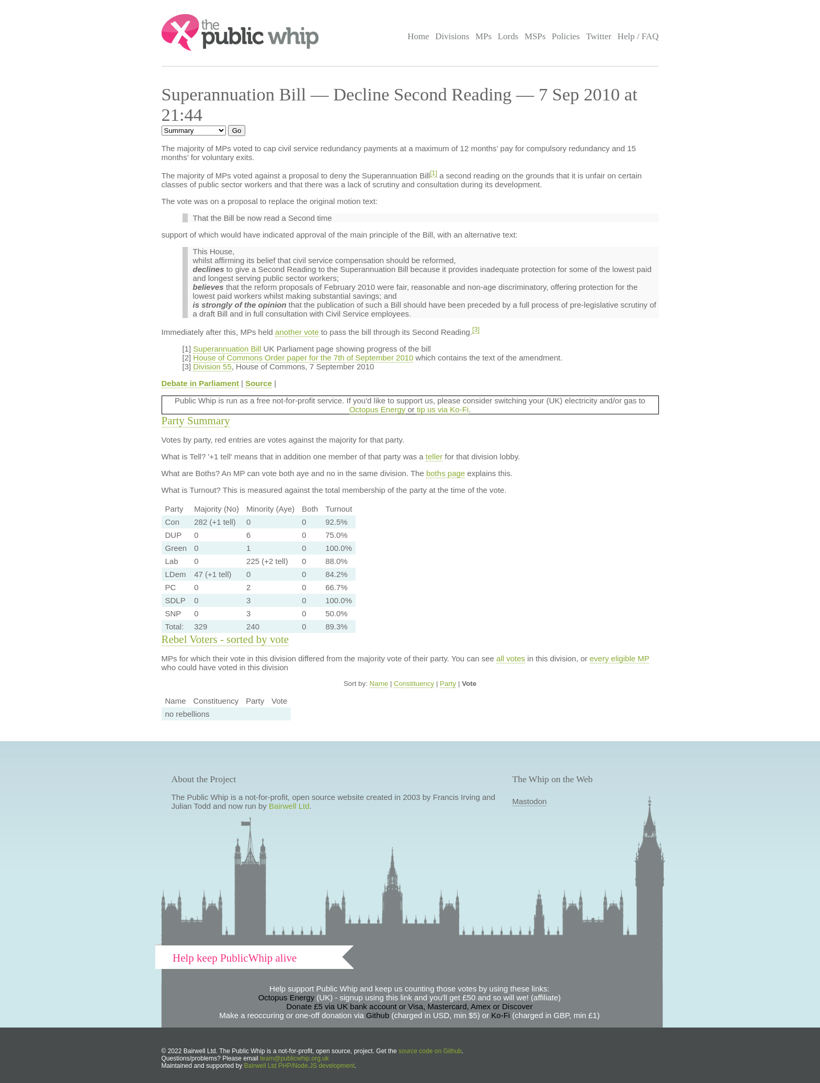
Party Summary (196, 420)
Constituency (414, 683)
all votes (510, 658)
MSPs (535, 36)
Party (448, 683)
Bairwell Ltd (289, 806)
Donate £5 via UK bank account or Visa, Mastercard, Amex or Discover (410, 1006)
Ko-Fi (500, 1015)
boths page (445, 473)
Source (258, 383)
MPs (483, 36)
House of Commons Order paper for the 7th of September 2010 (303, 357)
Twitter (598, 36)
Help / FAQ (638, 36)
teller (434, 456)
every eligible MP (620, 658)
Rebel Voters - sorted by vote (225, 639)
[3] (476, 329)
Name (379, 683)
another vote (296, 332)
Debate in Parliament (200, 383)
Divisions (452, 36)
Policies (566, 36)
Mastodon (529, 801)
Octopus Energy (377, 409)
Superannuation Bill (227, 348)
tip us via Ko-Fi (443, 409)
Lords (508, 36)
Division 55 (212, 366)
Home (418, 36)
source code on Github (430, 1051)
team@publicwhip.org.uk (294, 1058)
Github (377, 1015)
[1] (433, 173)
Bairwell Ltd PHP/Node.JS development (299, 1065)
